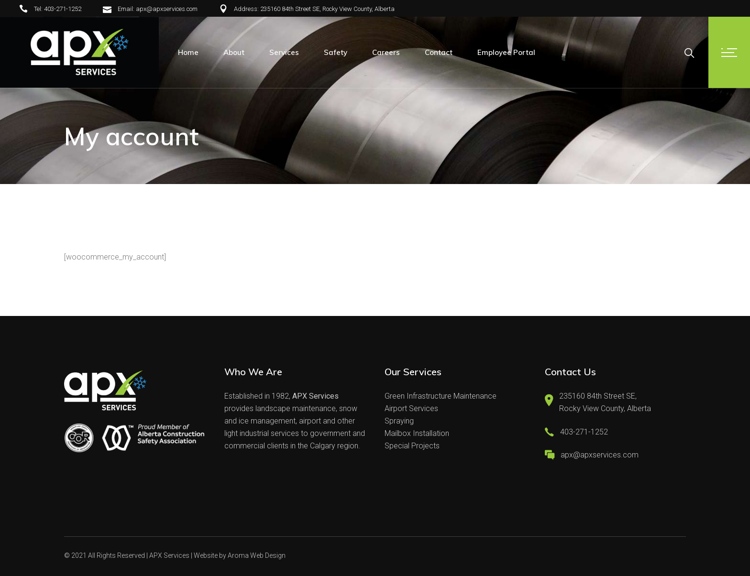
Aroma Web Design (257, 555)
